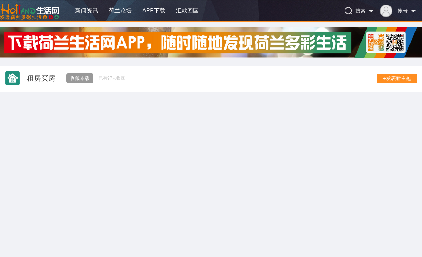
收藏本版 (80, 78)
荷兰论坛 (120, 10)
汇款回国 (187, 10)
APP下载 (153, 10)
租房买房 (41, 78)
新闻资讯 (86, 10)
